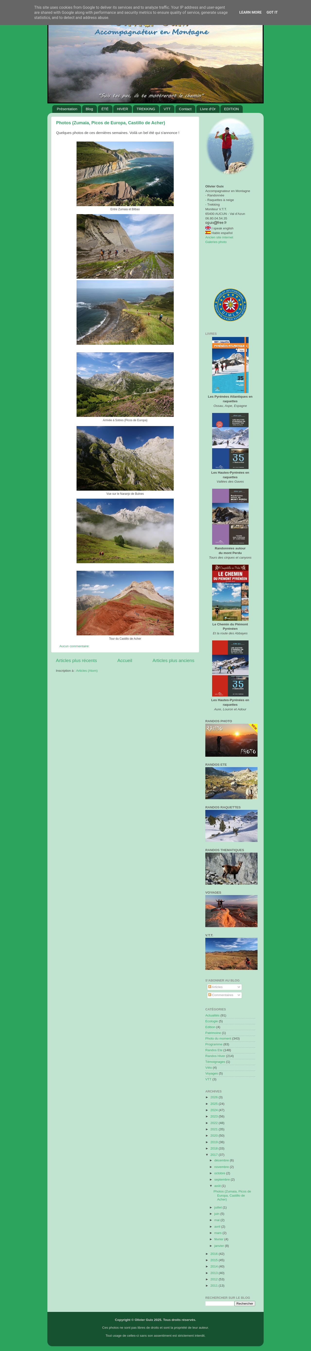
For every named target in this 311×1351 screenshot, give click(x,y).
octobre (220, 1173)
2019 (214, 1142)
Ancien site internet (219, 237)
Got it (272, 12)
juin (217, 1214)
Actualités (212, 1015)
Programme (214, 1044)
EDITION (231, 109)
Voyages (211, 1073)
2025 (214, 1104)
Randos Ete (214, 1050)
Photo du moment (218, 1038)
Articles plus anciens (173, 660)
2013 (214, 1273)
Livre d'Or (208, 109)
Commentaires (220, 995)
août (218, 1186)
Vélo (208, 1067)
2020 (214, 1135)
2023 (214, 1116)
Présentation (67, 109)
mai (217, 1220)
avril (217, 1226)
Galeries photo (216, 242)
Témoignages (215, 1062)
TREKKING (146, 109)
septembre (222, 1179)
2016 (214, 1254)
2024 (214, 1110)
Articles (215, 987)
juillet (218, 1207)
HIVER (122, 109)
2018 (214, 1148)
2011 (214, 1285)
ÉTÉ (105, 109)
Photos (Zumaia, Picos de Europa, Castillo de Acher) (110, 122)
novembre (222, 1167)
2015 (214, 1260)
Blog (89, 109)
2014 (214, 1266)
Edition (210, 1027)
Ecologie (211, 1021)
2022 (214, 1123)
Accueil (124, 660)
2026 (214, 1097)
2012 (214, 1279)
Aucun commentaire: (75, 646)
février (219, 1239)
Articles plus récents (76, 660)
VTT (167, 109)
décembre (222, 1160)
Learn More (250, 12)
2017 (214, 1155)
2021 (214, 1129)
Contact (185, 109)
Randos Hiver (215, 1056)
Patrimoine (213, 1033)
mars (218, 1233)
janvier (219, 1246)
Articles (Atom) (87, 670)
